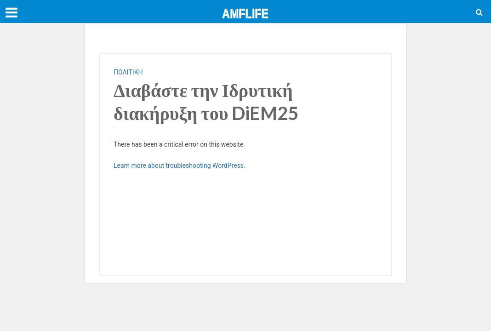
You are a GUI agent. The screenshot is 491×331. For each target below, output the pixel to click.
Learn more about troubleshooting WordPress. (180, 165)
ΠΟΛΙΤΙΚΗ (128, 72)
